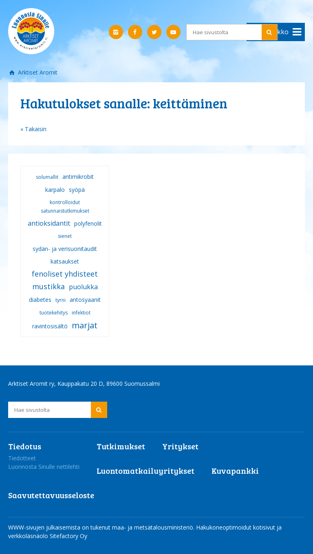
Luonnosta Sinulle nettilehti (43, 466)
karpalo (55, 189)
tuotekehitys (54, 312)
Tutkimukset (121, 446)
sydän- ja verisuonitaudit (65, 249)
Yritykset (180, 446)
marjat (84, 325)
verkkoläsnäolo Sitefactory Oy (47, 536)
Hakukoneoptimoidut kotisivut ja (239, 527)
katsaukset (65, 261)
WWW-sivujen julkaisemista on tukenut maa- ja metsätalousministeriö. (102, 527)
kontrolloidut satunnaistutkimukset (65, 206)
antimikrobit (78, 176)
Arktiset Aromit (36, 72)
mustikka (48, 286)
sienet (65, 236)
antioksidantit (49, 223)
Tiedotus (24, 446)
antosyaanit (85, 299)
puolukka (83, 286)
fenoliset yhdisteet (65, 274)
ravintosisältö (50, 326)
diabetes (40, 299)
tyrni (60, 300)
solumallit (47, 177)
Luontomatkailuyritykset (145, 470)
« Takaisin (33, 129)
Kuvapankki (235, 470)
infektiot (81, 312)
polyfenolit (88, 223)
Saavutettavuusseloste (51, 495)
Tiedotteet (22, 458)
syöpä (77, 189)
